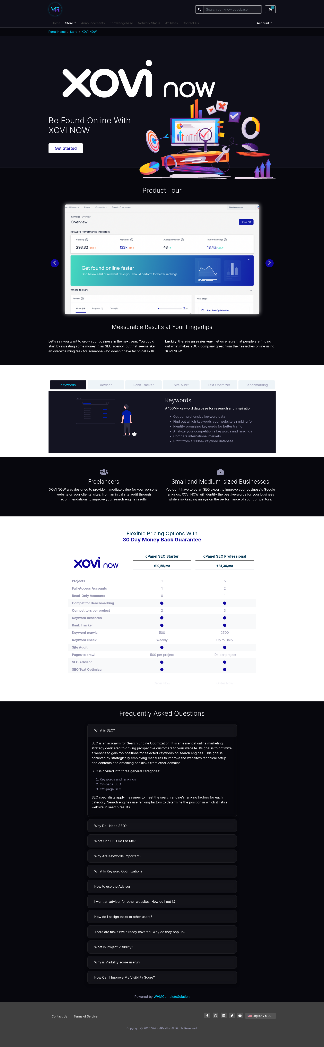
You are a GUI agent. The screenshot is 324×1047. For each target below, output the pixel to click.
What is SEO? (104, 730)
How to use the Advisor (112, 886)
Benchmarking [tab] (256, 385)
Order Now (162, 683)
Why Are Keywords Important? (117, 856)
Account (263, 23)
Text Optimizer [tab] (219, 385)
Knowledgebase (121, 23)
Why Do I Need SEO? (110, 826)
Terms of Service (85, 1016)
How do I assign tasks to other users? (123, 917)
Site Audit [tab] (181, 385)
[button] (55, 263)
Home (56, 23)
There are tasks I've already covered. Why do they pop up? (139, 932)
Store (69, 23)
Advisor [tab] (106, 385)
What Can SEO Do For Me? (115, 841)
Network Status (149, 23)
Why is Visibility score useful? (117, 962)
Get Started (66, 148)
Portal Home (57, 31)
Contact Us (191, 23)
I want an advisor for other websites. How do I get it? (135, 902)
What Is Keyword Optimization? (118, 871)
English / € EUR (260, 1016)
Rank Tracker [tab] (143, 385)
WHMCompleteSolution (172, 997)
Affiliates (171, 23)
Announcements (93, 23)
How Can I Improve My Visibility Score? (124, 977)
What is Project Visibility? (113, 947)
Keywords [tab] (68, 385)
